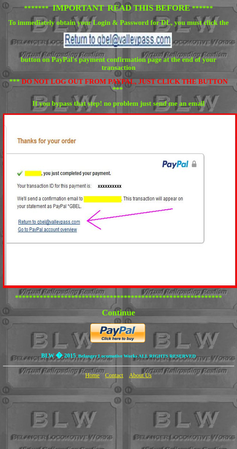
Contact (114, 375)
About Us (140, 375)
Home (92, 375)
